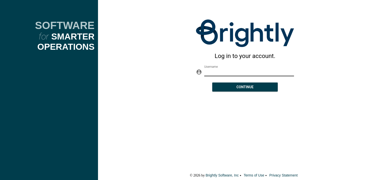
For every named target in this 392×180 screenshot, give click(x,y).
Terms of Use (254, 175)
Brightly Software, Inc (222, 175)
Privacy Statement (283, 175)
